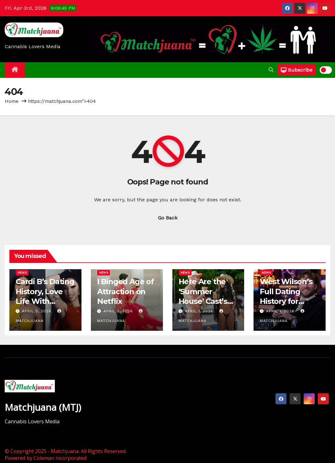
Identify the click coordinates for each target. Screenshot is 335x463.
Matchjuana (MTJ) (43, 407)
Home (11, 101)
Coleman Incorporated (60, 458)
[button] (271, 70)
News (22, 272)
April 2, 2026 (118, 311)
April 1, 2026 (200, 311)
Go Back (167, 218)
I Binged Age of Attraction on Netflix (125, 291)
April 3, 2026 (37, 311)
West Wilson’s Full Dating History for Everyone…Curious (286, 301)
